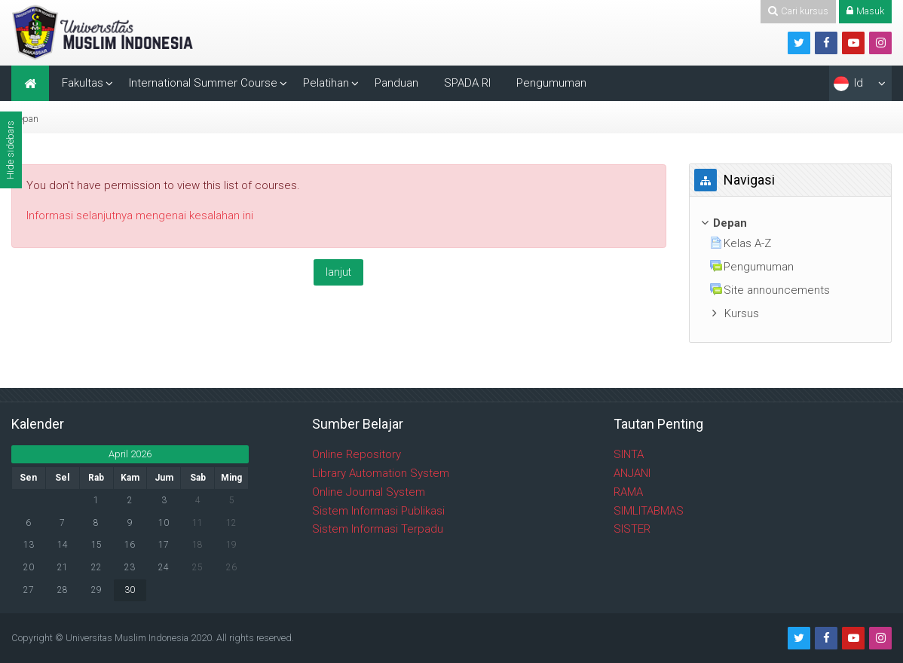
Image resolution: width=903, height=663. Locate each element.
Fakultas (82, 83)
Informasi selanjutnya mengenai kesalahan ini (139, 215)
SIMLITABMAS (649, 511)
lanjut (338, 272)
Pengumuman (551, 83)
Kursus (741, 313)
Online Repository (356, 454)
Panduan (396, 83)
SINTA (629, 454)
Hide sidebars (10, 150)
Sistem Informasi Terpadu (377, 529)
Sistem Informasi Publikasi (378, 511)
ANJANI (632, 473)
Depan (24, 118)
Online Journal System (368, 492)
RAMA (628, 492)
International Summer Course (203, 83)
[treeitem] (790, 223)
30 (129, 590)
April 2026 (130, 454)
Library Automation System (380, 473)
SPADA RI (467, 83)
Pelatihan (326, 83)
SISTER (632, 529)
